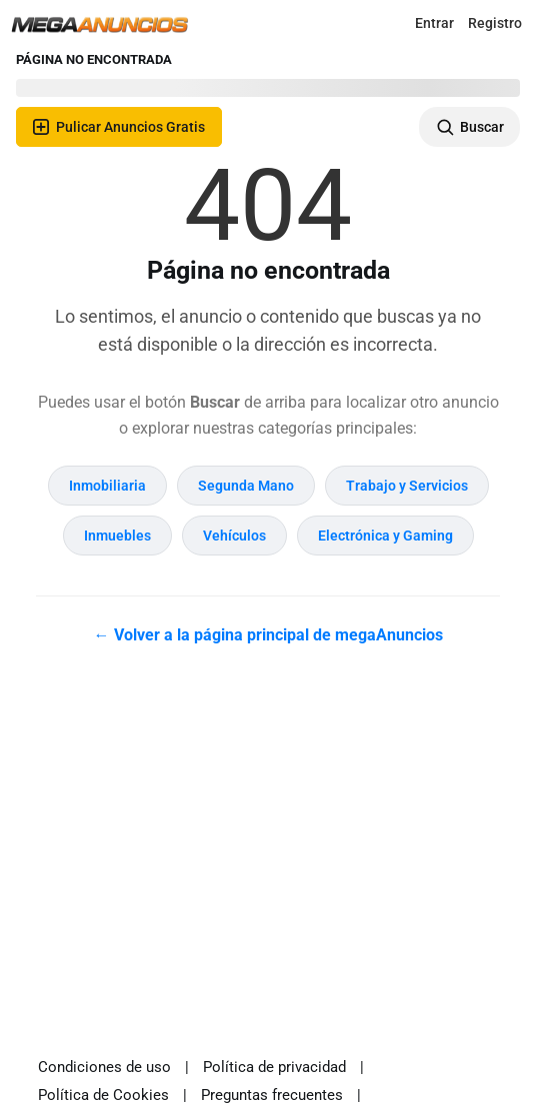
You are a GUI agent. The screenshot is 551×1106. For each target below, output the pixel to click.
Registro (495, 23)
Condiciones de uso (104, 1067)
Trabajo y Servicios (407, 486)
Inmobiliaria (107, 486)
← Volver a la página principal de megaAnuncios (268, 634)
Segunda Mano (246, 486)
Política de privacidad (274, 1067)
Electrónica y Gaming (385, 536)
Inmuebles (117, 536)
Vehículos (234, 536)
